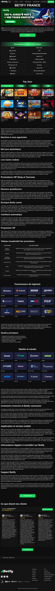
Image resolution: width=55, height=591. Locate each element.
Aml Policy (46, 571)
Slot (47, 86)
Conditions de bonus (48, 576)
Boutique (34, 574)
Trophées (34, 572)
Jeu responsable (47, 578)
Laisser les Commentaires (47, 509)
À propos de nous (47, 580)
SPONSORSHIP (36, 1)
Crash (34, 86)
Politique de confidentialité (49, 574)
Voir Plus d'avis (27, 549)
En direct (20, 86)
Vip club (33, 576)
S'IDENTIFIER (43, 1)
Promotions (34, 569)
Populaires (7, 86)
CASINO (16, 1)
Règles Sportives (47, 572)
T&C (45, 569)
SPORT (21, 1)
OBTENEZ (27, 35)
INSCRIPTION (51, 1)
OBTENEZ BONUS (27, 495)
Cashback (34, 578)
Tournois (33, 571)
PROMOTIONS (28, 1)
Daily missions (35, 580)
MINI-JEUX (10, 2)
